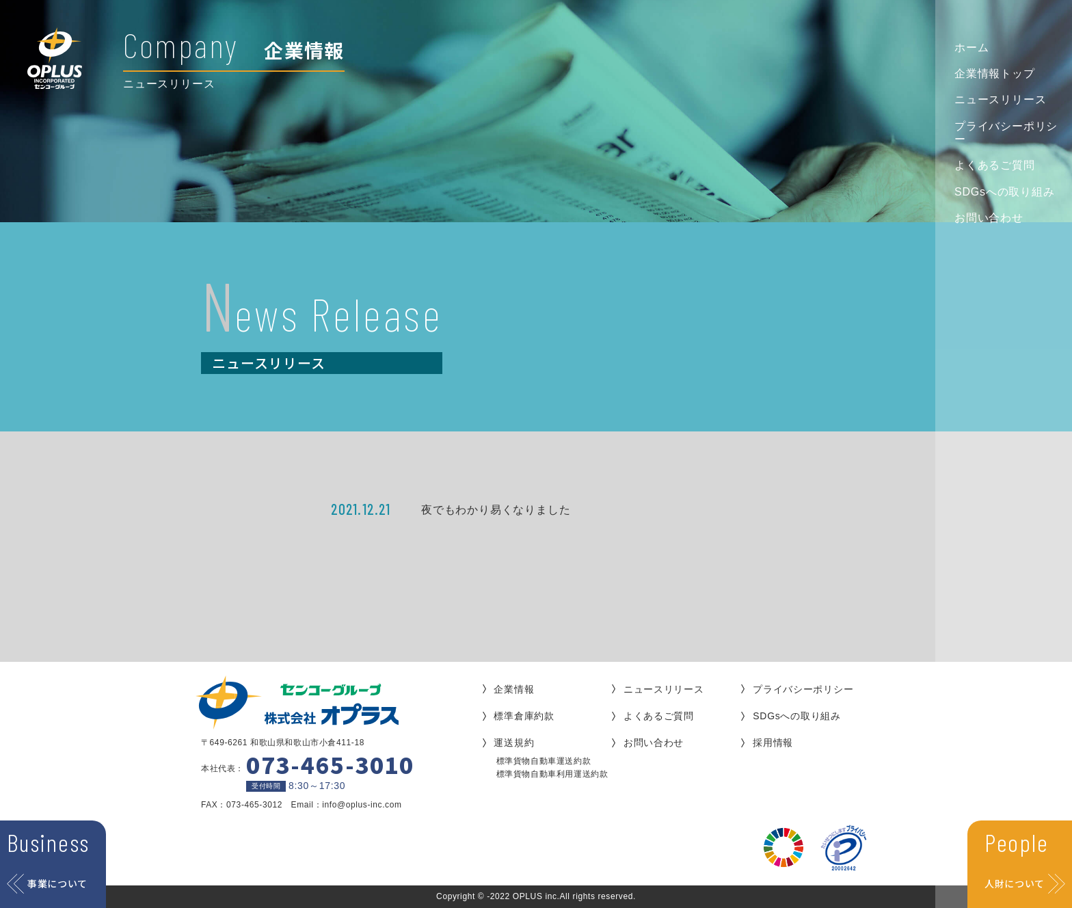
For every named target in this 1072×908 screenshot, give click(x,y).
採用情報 (773, 742)
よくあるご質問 (994, 165)
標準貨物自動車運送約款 (543, 761)
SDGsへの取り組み (1004, 192)
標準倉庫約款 (524, 715)
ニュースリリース (1000, 99)
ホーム (971, 47)
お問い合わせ (988, 218)
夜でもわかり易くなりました (495, 510)
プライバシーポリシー (1006, 132)
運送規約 (514, 742)
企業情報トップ (994, 73)
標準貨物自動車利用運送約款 (552, 774)
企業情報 (514, 689)
